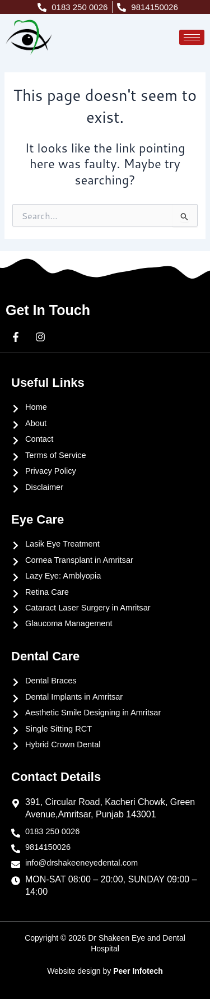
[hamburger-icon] (191, 37)
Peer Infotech (138, 970)
